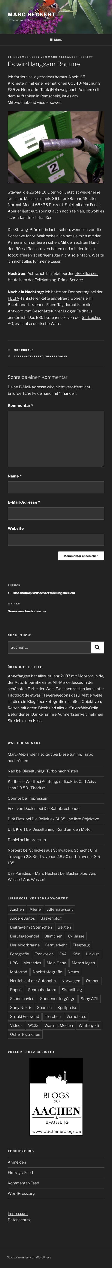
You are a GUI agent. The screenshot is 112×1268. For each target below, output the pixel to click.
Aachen (17, 909)
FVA (63, 954)
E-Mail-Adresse (24, 502)
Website (16, 528)
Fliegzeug (81, 945)
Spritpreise (67, 1007)
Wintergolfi (56, 356)
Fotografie (19, 954)
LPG (14, 963)
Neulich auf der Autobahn (33, 981)
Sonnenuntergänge (57, 998)
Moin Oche (56, 963)
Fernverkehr (56, 945)
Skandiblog (72, 989)
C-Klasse (76, 936)
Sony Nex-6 (20, 1007)
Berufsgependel (24, 936)
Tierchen (53, 1016)
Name (15, 476)
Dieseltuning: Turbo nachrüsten (50, 771)
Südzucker (91, 317)
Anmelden (17, 1162)
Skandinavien (22, 998)
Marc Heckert (32, 14)
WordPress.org (21, 1193)
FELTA (13, 298)
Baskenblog (51, 918)
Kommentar (20, 405)
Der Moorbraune (25, 945)
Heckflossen (86, 273)
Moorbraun (24, 350)
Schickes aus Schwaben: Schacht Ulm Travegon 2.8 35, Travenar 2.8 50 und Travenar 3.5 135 (54, 856)
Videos (16, 1025)
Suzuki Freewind (24, 1016)
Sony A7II (89, 998)
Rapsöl (16, 989)
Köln (76, 954)
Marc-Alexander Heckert (70, 57)
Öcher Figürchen (25, 1034)
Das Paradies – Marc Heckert (33, 873)
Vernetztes (76, 1016)
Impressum (38, 798)
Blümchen (53, 936)
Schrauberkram (42, 989)
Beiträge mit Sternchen (31, 927)
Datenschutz (19, 1220)
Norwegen (70, 981)
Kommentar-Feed (23, 1183)
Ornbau (92, 981)
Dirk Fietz (16, 819)
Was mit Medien (58, 1025)
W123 (33, 1025)
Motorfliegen (83, 963)
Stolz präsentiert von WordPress (29, 1257)
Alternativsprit (28, 356)
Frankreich (44, 954)
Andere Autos (22, 918)
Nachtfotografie (47, 972)
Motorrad (18, 972)
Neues (73, 972)
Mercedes (32, 963)
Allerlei (36, 909)
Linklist (92, 954)
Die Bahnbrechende (61, 808)
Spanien (44, 1007)
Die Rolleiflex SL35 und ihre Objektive (65, 819)
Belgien (64, 927)
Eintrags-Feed (20, 1172)
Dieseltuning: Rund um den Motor (62, 829)
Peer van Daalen (22, 808)
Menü (56, 39)
